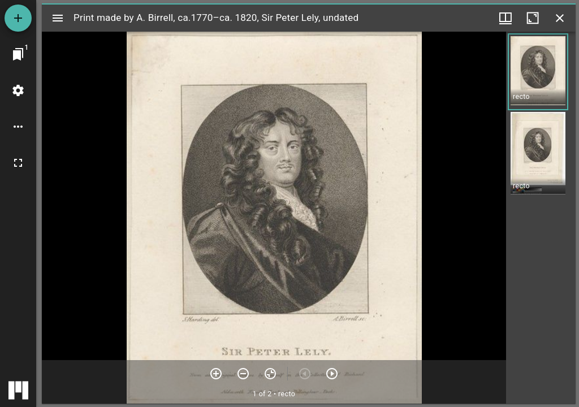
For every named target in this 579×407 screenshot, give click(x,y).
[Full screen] (18, 162)
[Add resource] (18, 18)
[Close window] (559, 18)
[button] (538, 71)
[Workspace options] (18, 126)
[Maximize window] (532, 18)
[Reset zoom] (270, 373)
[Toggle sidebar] (57, 18)
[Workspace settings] (18, 90)
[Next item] (331, 373)
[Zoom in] (216, 373)
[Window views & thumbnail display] (505, 18)
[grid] (541, 218)
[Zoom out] (243, 373)
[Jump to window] (18, 54)
